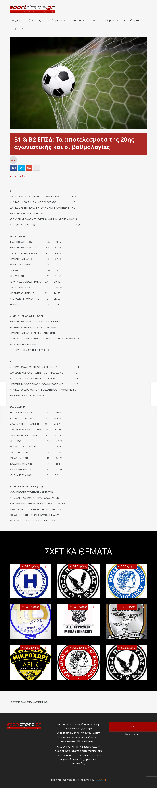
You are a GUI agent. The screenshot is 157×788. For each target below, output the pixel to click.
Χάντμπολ (109, 20)
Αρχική (16, 20)
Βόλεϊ (93, 20)
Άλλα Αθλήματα (132, 20)
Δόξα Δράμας (33, 20)
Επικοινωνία (133, 727)
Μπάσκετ (75, 20)
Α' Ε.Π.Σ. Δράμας (18, 176)
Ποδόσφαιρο (54, 20)
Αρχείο (16, 29)
